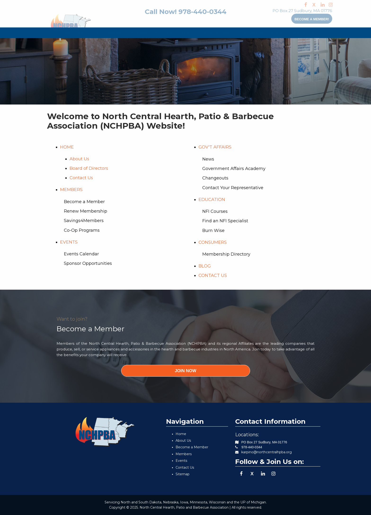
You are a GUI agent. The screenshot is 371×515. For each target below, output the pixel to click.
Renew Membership (85, 211)
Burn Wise (213, 230)
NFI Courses (215, 211)
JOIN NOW (185, 370)
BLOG (275, 33)
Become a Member (84, 201)
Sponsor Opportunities (88, 263)
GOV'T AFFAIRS (175, 33)
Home (181, 434)
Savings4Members (84, 220)
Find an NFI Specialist (225, 220)
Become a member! (300, 18)
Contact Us (81, 177)
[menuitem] (62, 32)
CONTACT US (300, 33)
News (208, 159)
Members (184, 454)
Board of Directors (89, 168)
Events (181, 460)
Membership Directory (226, 254)
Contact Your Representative (232, 187)
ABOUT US (86, 33)
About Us (79, 158)
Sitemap (183, 474)
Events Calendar (81, 254)
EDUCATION (213, 33)
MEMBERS (115, 33)
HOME (63, 33)
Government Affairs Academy (233, 168)
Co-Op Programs (82, 230)
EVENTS (142, 33)
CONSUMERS (247, 33)
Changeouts (215, 178)
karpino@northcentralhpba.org (266, 452)
